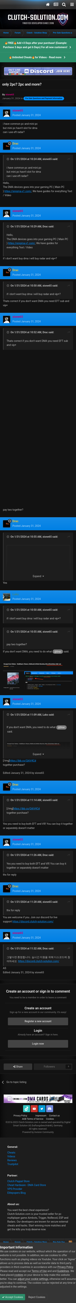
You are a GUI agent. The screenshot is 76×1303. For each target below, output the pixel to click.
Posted (26, 115)
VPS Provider (14, 1188)
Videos (11, 1156)
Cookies (50, 1119)
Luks (45, 714)
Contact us (54, 1115)
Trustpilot (12, 1164)
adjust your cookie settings (33, 1278)
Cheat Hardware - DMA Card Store (26, 1185)
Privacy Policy (20, 1115)
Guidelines (63, 1271)
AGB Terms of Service (32, 1119)
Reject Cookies (36, 1297)
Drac (45, 226)
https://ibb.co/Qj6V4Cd (23, 760)
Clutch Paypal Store (18, 1181)
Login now (38, 1043)
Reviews (12, 1160)
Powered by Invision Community (38, 1132)
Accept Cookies (12, 1297)
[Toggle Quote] (8, 159)
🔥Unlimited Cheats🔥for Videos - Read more (35, 57)
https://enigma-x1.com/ (17, 191)
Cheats (11, 1152)
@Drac (57, 651)
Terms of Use (39, 1271)
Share (18, 1067)
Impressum (40, 1115)
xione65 (47, 159)
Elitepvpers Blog (16, 1192)
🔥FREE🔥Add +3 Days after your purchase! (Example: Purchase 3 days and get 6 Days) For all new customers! (35, 45)
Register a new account (38, 1021)
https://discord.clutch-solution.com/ (32, 921)
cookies (18, 1274)
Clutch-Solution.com (28, 1122)
